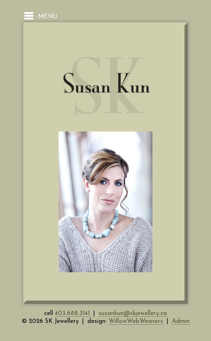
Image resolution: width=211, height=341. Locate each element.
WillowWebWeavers (136, 321)
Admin (181, 321)
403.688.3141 (72, 313)
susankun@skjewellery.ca (133, 313)
